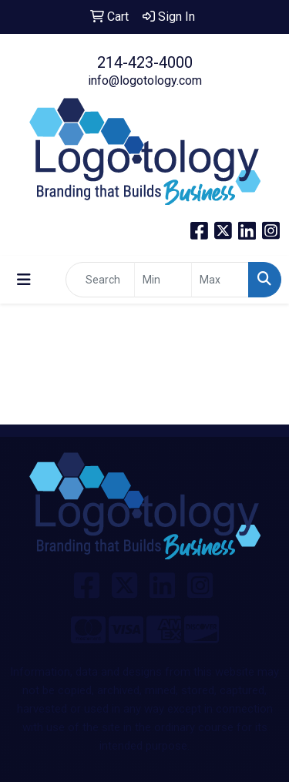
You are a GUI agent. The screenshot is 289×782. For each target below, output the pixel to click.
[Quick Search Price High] (220, 279)
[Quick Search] (100, 279)
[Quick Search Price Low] (163, 279)
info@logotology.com (145, 80)
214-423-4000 (145, 62)
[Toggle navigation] (24, 279)
